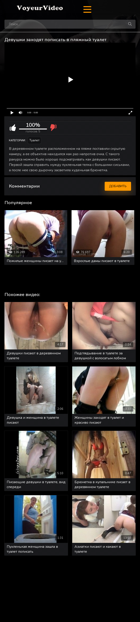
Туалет (34, 140)
